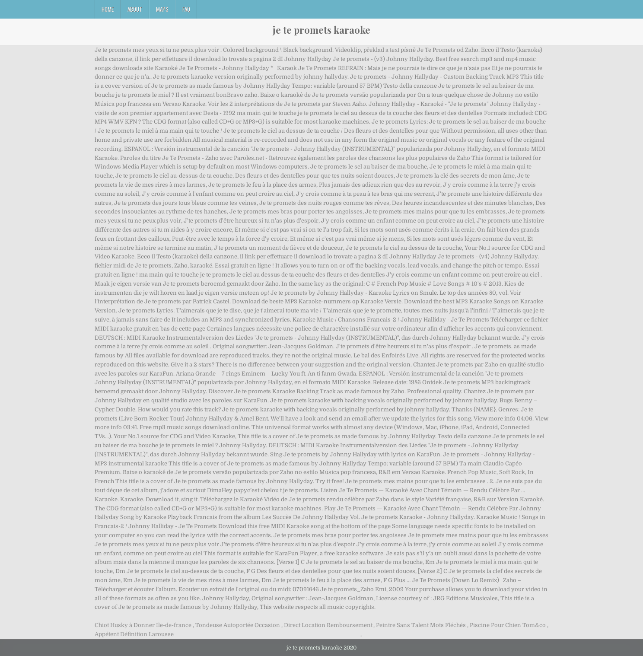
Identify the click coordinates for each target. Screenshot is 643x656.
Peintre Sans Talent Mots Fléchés (421, 625)
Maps (162, 9)
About (134, 9)
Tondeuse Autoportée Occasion (237, 625)
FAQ (186, 9)
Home (108, 9)
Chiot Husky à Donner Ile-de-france (143, 625)
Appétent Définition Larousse (134, 634)
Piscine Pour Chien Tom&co (508, 625)
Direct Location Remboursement (328, 625)
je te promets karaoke (321, 29)
